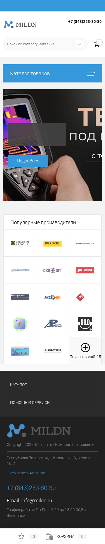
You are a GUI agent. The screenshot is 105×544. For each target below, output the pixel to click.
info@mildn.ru (36, 500)
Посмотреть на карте (26, 473)
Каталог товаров (52, 73)
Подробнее (28, 161)
